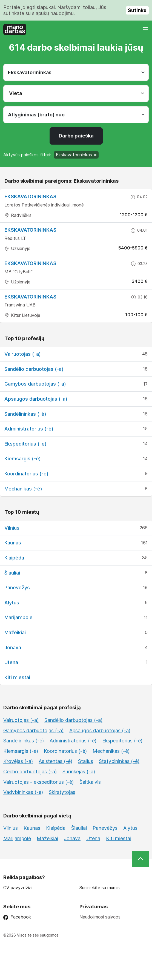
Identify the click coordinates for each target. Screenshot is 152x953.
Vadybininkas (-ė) (23, 792)
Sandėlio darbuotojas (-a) (34, 369)
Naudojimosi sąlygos (100, 917)
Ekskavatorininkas (30, 230)
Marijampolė (18, 617)
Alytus (11, 602)
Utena (11, 662)
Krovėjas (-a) (18, 761)
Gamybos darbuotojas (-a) (35, 384)
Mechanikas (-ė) (23, 489)
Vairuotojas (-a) (22, 354)
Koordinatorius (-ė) (26, 473)
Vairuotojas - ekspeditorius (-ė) (38, 782)
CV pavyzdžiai (17, 887)
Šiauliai (12, 573)
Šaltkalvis (90, 782)
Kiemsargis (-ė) (22, 458)
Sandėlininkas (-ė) (25, 414)
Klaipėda (14, 558)
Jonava (12, 647)
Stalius (85, 761)
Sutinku (137, 10)
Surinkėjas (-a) (78, 771)
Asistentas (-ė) (55, 761)
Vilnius (11, 528)
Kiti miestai (17, 677)
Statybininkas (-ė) (119, 761)
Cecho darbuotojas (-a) (30, 771)
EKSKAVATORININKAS (30, 196)
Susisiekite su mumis (99, 887)
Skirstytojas (62, 792)
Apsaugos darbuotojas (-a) (35, 399)
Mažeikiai (15, 632)
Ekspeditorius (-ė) (25, 444)
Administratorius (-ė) (28, 429)
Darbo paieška (76, 136)
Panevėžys (17, 587)
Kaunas (12, 543)
